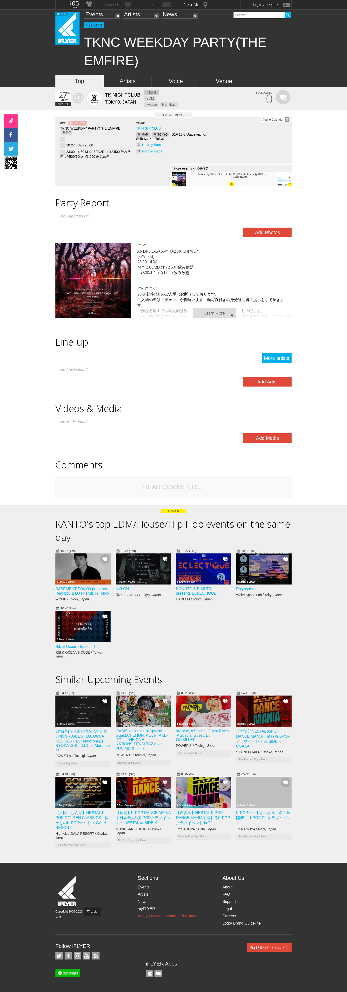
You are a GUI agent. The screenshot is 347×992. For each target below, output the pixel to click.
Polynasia (244, 589)
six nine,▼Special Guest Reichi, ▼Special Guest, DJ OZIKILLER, (203, 735)
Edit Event (79, 123)
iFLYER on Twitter (59, 955)
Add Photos (267, 232)
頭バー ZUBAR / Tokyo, (138, 595)
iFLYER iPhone (149, 973)
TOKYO (163, 134)
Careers (229, 916)
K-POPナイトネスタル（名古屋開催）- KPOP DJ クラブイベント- (263, 818)
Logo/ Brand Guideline (241, 923)
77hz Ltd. (92, 911)
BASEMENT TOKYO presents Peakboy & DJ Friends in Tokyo (82, 591)
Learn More (214, 313)
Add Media (267, 438)
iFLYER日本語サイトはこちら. (269, 947)
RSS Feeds (96, 955)
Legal (227, 909)
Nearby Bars (151, 145)
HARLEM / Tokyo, (194, 599)
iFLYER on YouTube (86, 955)
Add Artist (267, 381)
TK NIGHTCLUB (148, 128)
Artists (132, 14)
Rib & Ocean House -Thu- (77, 646)
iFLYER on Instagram (77, 955)
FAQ (226, 894)
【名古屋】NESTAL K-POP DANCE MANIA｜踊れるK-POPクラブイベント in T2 (203, 818)
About (227, 887)
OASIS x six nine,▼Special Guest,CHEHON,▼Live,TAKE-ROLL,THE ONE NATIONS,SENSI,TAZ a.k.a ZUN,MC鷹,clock (142, 740)
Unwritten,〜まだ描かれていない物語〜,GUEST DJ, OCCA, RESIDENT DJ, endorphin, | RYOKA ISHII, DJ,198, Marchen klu (82, 740)
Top (79, 81)
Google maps (152, 151)
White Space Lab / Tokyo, (260, 595)
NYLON (122, 589)
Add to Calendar (272, 119)
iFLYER (68, 891)
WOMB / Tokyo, (72, 599)
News (170, 14)
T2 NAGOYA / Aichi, (196, 829)
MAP (145, 134)
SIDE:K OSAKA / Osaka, (259, 752)
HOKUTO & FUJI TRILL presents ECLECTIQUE (196, 591)
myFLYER (146, 909)
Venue (224, 81)
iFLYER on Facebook (68, 955)
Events (94, 14)
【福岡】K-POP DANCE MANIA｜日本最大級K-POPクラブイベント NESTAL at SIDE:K (143, 818)
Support (229, 902)
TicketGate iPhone (158, 973)
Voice (176, 81)
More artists (276, 358)
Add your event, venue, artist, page (167, 916)
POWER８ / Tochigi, (75, 756)
